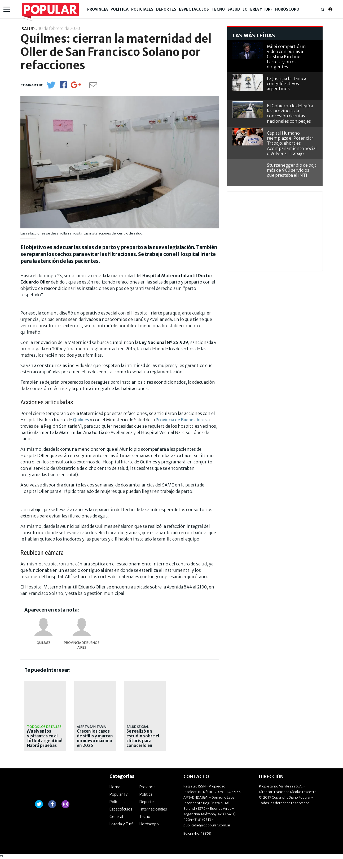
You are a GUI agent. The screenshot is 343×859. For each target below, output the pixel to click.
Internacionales (153, 809)
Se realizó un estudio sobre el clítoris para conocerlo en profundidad (142, 741)
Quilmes (81, 419)
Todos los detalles (44, 727)
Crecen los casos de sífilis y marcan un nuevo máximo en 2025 (95, 738)
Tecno (218, 9)
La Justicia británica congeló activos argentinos (286, 83)
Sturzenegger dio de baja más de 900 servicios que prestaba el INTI (291, 170)
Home (114, 787)
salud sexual (137, 727)
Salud (233, 9)
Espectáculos (194, 9)
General (116, 816)
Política (120, 9)
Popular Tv (118, 794)
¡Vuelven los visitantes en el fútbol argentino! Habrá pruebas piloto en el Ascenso (45, 743)
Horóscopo (287, 9)
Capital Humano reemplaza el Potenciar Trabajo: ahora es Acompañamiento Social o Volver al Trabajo (292, 143)
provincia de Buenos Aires (81, 645)
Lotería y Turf (257, 9)
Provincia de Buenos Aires (181, 419)
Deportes (166, 9)
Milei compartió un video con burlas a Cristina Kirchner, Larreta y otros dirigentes (286, 56)
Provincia (97, 9)
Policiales (142, 9)
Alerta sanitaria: (92, 727)
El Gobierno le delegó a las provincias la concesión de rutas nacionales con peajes (290, 113)
